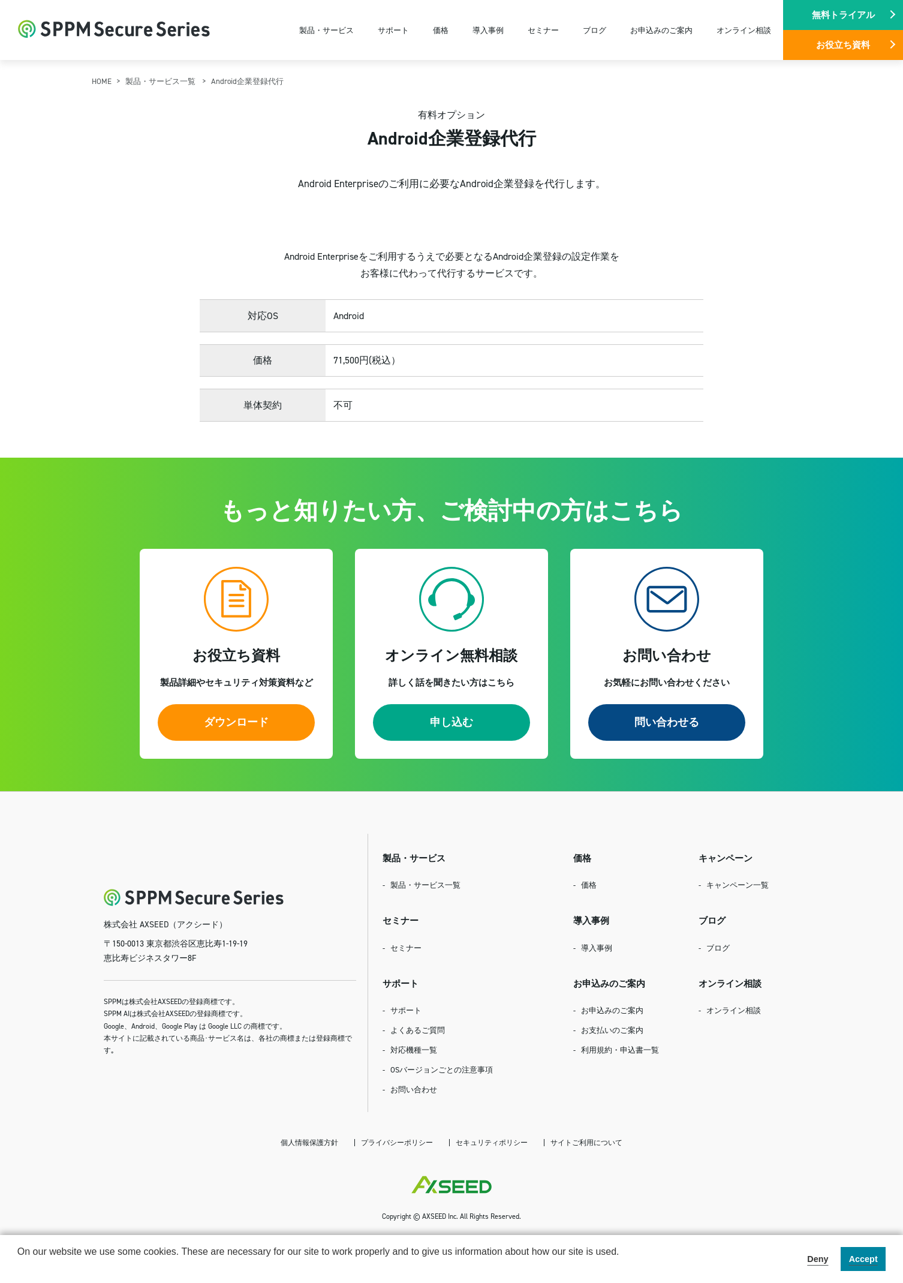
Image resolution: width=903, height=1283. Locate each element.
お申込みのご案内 (661, 30)
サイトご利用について (586, 1142)
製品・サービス (326, 30)
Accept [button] (863, 1259)
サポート (393, 30)
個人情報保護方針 (309, 1142)
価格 (441, 30)
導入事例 (488, 30)
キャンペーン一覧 (737, 885)
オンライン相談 (744, 30)
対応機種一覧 (413, 1049)
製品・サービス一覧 (161, 81)
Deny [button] (817, 1259)
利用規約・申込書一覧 (620, 1049)
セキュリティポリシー (492, 1142)
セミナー (543, 30)
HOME (102, 81)
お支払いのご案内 (612, 1030)
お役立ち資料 (843, 45)
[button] (19, 1267)
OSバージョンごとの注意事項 (441, 1069)
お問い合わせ (413, 1089)
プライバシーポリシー (397, 1142)
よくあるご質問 (417, 1030)
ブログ (594, 30)
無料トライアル (843, 15)
